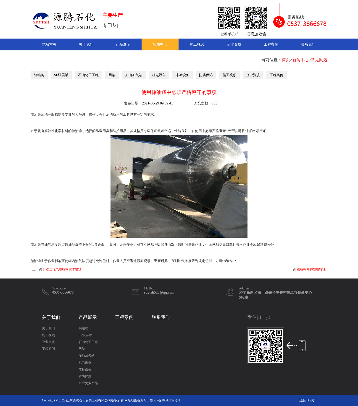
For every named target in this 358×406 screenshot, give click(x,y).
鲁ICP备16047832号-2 (165, 400)
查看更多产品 (88, 383)
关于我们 (86, 44)
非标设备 (182, 75)
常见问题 (319, 59)
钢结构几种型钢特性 (311, 269)
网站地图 (130, 400)
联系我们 (308, 44)
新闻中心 (160, 44)
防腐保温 (206, 75)
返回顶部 (306, 400)
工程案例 (271, 44)
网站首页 (49, 44)
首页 (286, 59)
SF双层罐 (61, 75)
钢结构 (39, 75)
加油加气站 (133, 75)
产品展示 (123, 44)
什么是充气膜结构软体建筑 (62, 269)
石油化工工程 (88, 75)
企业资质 (234, 44)
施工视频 (197, 44)
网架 (111, 75)
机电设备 (159, 75)
